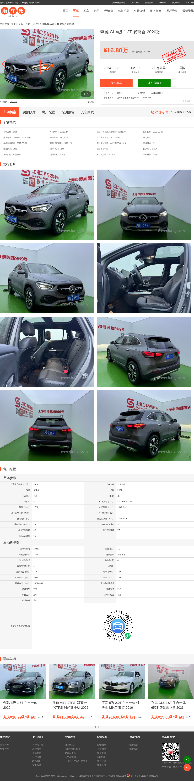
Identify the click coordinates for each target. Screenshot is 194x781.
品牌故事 (36, 749)
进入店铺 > (154, 83)
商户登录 (176, 2)
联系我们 (36, 761)
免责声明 (4, 749)
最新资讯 (188, 10)
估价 (97, 10)
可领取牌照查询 (118, 2)
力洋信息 (69, 744)
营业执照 (36, 765)
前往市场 (36, 757)
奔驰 (28, 24)
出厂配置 (48, 112)
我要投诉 (133, 749)
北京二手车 (70, 753)
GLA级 (36, 24)
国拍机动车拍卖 (73, 749)
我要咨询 (133, 744)
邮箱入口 (101, 765)
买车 (76, 10)
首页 (65, 10)
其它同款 (87, 112)
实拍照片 (29, 112)
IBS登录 (162, 2)
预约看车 (116, 83)
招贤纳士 (101, 744)
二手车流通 (70, 757)
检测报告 (67, 112)
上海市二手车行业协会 (76, 761)
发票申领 (135, 2)
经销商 (108, 10)
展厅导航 (172, 10)
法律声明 (4, 744)
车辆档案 (9, 112)
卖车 (86, 10)
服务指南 (156, 10)
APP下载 (190, 2)
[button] (90, 64)
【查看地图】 (186, 101)
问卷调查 (149, 2)
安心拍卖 (123, 10)
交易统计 (139, 10)
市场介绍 (36, 753)
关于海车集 (38, 744)
